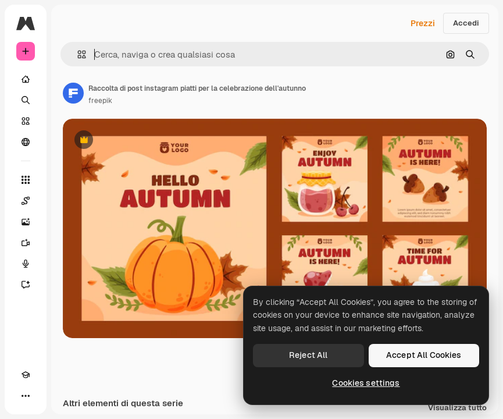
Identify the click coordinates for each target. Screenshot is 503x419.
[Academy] (25, 374)
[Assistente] (25, 284)
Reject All (308, 355)
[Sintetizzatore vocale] (25, 263)
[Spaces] (25, 200)
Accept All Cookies (424, 355)
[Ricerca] (25, 100)
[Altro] (25, 395)
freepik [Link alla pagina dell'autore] (100, 100)
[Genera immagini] (25, 221)
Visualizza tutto (457, 408)
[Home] (25, 79)
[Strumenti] (25, 180)
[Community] (25, 142)
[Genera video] (25, 242)
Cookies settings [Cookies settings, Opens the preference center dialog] (365, 383)
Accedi (466, 23)
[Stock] (25, 121)
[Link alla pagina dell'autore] (73, 93)
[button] (77, 54)
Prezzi (423, 23)
